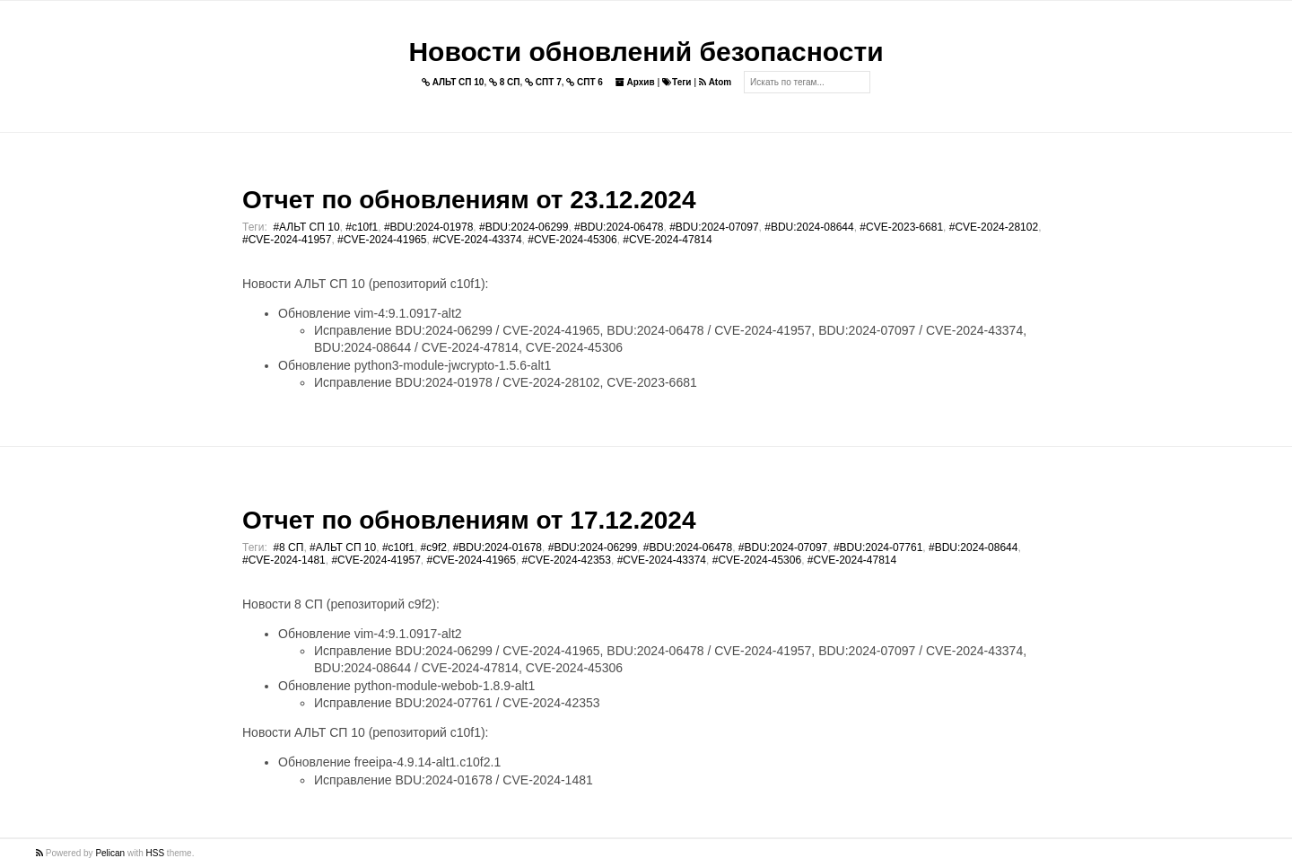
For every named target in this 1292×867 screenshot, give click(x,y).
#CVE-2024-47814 (667, 239)
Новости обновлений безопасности (645, 51)
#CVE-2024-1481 (284, 560)
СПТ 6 (584, 82)
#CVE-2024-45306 (572, 239)
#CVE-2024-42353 (566, 560)
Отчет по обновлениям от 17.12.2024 (468, 520)
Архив (635, 82)
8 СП (504, 82)
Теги (676, 82)
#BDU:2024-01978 (428, 227)
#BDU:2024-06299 (523, 227)
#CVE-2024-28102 (993, 227)
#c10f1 (361, 227)
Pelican (110, 853)
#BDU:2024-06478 (618, 227)
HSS (155, 853)
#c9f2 (434, 547)
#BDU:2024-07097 (713, 227)
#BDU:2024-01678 (497, 547)
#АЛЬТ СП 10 (306, 227)
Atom (715, 82)
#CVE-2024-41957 (286, 239)
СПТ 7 (543, 82)
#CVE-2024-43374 (476, 239)
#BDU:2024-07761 (878, 547)
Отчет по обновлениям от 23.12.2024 (468, 200)
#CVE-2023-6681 (901, 227)
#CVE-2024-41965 (381, 239)
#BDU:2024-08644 (808, 227)
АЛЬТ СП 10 (453, 82)
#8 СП (288, 547)
